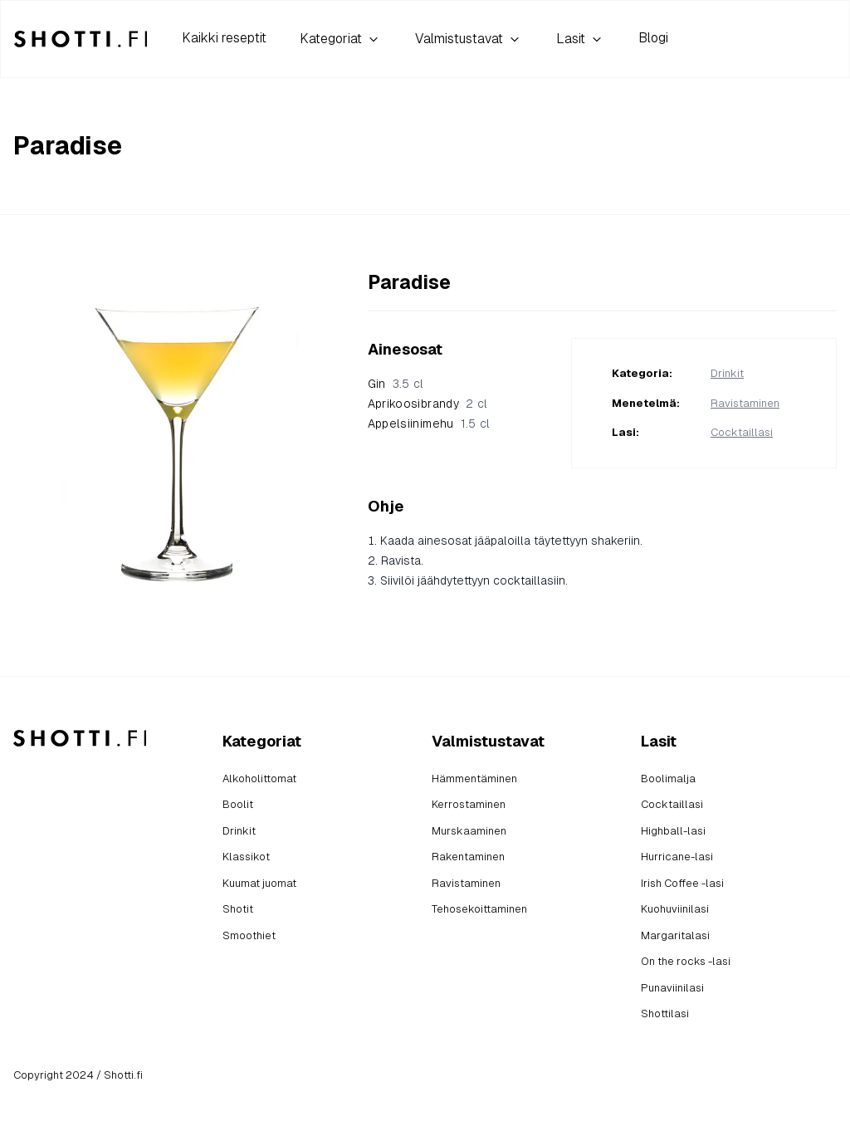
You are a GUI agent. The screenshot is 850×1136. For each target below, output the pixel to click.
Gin (377, 383)
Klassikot (246, 856)
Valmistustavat (469, 39)
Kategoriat (341, 39)
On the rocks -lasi (685, 961)
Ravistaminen (745, 403)
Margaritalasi (675, 935)
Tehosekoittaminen (479, 909)
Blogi (653, 38)
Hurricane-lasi (677, 856)
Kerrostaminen (469, 804)
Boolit (237, 804)
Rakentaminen (468, 856)
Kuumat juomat (259, 883)
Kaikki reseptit (224, 38)
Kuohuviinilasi (675, 909)
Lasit (580, 39)
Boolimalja (668, 778)
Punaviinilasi (672, 988)
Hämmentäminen (474, 778)
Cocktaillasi (742, 432)
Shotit (237, 909)
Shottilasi (665, 1013)
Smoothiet (249, 935)
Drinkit (727, 373)
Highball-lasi (673, 831)
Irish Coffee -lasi (682, 883)
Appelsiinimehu (411, 423)
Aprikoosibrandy (413, 403)
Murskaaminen (469, 831)
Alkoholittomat (259, 778)
